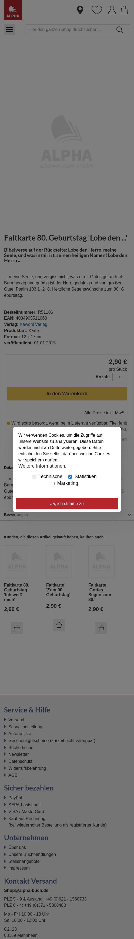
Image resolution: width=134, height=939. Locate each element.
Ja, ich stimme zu (67, 503)
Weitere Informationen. (42, 465)
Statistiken (82, 476)
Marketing (64, 483)
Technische (47, 476)
